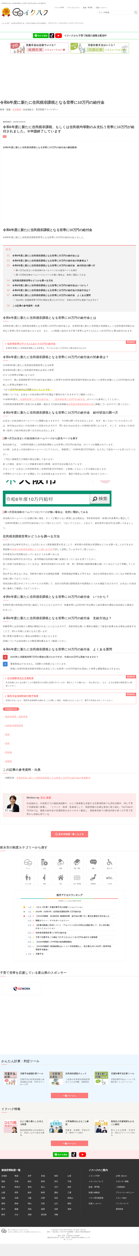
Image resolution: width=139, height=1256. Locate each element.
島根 (16, 1203)
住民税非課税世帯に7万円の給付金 (51, 933)
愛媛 (16, 1209)
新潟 (29, 1187)
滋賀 (3, 1198)
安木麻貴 (17, 109)
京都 (16, 1198)
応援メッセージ (95, 1203)
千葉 (69, 1181)
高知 (29, 1209)
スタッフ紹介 (121, 1198)
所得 (7, 743)
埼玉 (56, 1181)
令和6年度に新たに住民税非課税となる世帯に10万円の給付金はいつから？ (50, 285)
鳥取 (3, 1203)
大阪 (29, 1198)
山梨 (3, 1192)
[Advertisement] (69, 76)
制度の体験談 (94, 1192)
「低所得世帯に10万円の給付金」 (70, 399)
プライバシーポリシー (125, 1192)
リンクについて (122, 1203)
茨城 (16, 1181)
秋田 (56, 1176)
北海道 (4, 1176)
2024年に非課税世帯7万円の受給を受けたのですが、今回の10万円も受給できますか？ (57, 300)
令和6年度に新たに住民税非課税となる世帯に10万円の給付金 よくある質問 (51, 295)
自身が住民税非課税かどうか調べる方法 (32, 549)
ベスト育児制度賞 (96, 1198)
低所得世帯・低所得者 (16, 716)
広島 (43, 1203)
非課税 (8, 761)
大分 (16, 1214)
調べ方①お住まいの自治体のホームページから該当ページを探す (46, 270)
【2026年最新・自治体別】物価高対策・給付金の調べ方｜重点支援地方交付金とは (72, 916)
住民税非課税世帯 (14, 725)
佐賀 (56, 1209)
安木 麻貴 (45, 797)
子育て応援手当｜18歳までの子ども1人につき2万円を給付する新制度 (67, 937)
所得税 (8, 752)
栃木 (29, 1181)
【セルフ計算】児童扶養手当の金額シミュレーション (59, 907)
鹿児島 (44, 1214)
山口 (56, 1203)
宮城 (43, 1176)
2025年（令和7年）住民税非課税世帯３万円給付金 (58, 912)
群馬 (43, 1181)
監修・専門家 (94, 1187)
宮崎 (29, 1214)
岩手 (29, 1176)
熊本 (3, 1214)
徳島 (69, 1203)
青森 (16, 1176)
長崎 (69, 1209)
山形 (69, 1176)
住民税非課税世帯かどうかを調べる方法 (32, 280)
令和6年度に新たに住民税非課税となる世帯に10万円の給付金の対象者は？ (50, 260)
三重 (69, 1192)
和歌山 (70, 1198)
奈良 (56, 1198)
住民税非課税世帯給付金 (80, 404)
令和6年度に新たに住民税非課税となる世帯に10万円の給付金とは (45, 255)
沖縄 (56, 1214)
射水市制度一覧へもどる (71, 834)
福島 (3, 1181)
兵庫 (43, 1198)
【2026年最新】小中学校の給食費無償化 (54, 942)
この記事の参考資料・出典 (25, 306)
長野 (16, 1192)
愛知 (56, 1192)
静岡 (43, 1192)
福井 (69, 1187)
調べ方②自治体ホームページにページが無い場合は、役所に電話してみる (51, 275)
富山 (43, 1187)
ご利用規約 (120, 1187)
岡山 (29, 1203)
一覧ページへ (69, 1096)
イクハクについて (96, 1181)
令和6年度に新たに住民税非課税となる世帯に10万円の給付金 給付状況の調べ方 (53, 265)
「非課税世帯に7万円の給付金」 (34, 399)
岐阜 (29, 1192)
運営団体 (119, 1209)
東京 (3, 1187)
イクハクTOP (94, 1176)
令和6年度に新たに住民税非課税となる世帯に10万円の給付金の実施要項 (53, 778)
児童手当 (39, 954)
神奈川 (17, 1187)
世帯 (7, 734)
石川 (56, 1187)
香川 (3, 1209)
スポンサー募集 (122, 1181)
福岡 (43, 1209)
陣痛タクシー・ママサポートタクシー (52, 920)
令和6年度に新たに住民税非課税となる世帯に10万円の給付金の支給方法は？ (51, 290)
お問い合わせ (121, 1176)
